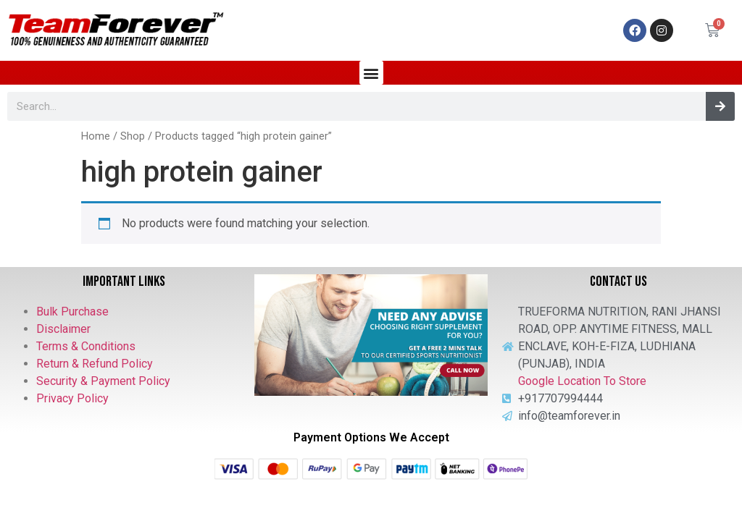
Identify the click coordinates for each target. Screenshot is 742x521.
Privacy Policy (72, 398)
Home (95, 136)
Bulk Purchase (72, 311)
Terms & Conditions (86, 346)
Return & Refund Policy (94, 363)
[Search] (720, 106)
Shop (132, 136)
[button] (371, 73)
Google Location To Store (582, 381)
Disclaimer (63, 329)
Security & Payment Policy (103, 381)
